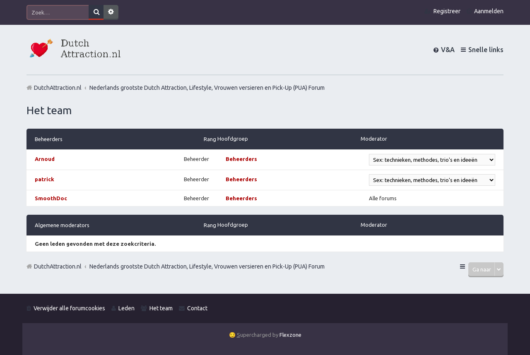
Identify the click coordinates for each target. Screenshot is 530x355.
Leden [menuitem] (126, 308)
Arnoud (45, 159)
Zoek (96, 12)
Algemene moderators (62, 225)
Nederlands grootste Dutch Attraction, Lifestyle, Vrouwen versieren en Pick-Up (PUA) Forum (207, 266)
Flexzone (290, 335)
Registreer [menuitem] (447, 11)
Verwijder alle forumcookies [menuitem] (69, 308)
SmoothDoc (51, 198)
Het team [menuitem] (161, 308)
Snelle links (486, 49)
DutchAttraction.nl (58, 266)
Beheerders (49, 139)
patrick (44, 179)
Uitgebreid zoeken (111, 12)
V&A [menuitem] (448, 49)
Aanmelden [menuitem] (489, 11)
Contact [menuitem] (197, 308)
